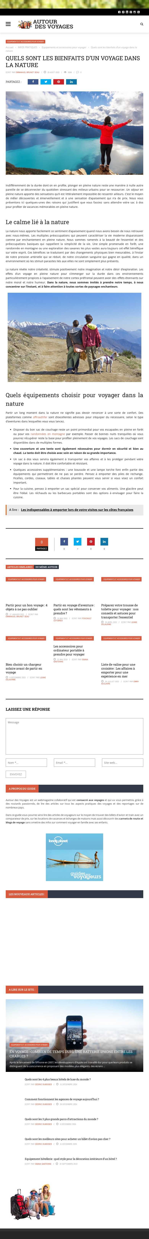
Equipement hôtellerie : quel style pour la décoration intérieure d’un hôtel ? (71, 1159)
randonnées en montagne (48, 434)
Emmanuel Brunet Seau (27, 72)
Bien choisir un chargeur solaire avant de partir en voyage (24, 668)
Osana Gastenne (43, 1164)
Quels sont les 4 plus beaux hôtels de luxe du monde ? (58, 1079)
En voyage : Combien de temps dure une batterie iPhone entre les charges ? (71, 1053)
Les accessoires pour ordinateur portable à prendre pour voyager (69, 650)
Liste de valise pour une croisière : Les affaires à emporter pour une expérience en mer (118, 670)
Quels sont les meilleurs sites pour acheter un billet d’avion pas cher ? (67, 1139)
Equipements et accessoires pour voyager (25, 41)
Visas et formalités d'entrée (23, 954)
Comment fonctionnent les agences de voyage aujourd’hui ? (62, 1099)
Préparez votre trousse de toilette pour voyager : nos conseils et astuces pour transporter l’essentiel (119, 611)
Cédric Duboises (43, 1084)
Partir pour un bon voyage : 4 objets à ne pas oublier (26, 607)
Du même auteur (46, 566)
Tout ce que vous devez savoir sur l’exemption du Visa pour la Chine (74, 960)
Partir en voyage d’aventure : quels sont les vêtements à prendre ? (74, 609)
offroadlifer (40, 417)
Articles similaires (19, 566)
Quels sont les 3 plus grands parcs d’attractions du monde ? (61, 1119)
